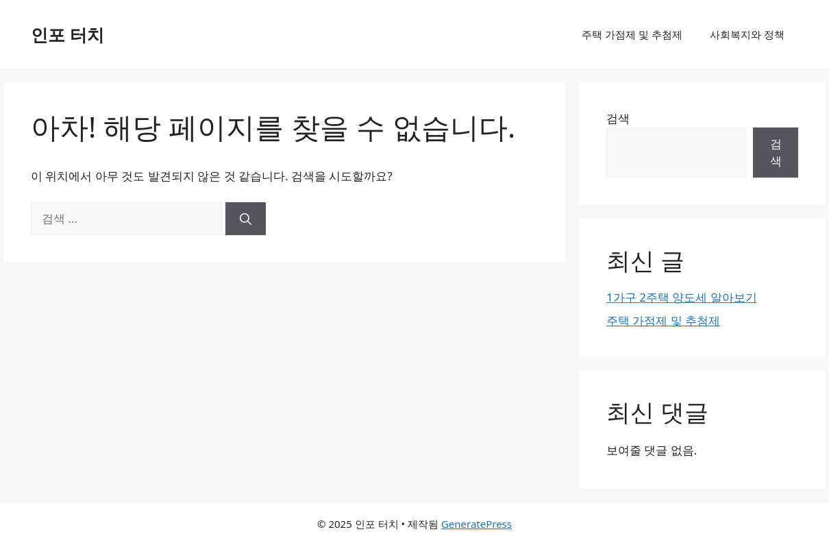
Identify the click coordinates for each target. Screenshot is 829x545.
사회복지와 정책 (747, 34)
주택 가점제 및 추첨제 (632, 34)
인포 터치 (67, 34)
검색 (618, 118)
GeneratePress (476, 524)
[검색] (245, 218)
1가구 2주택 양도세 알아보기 (681, 297)
